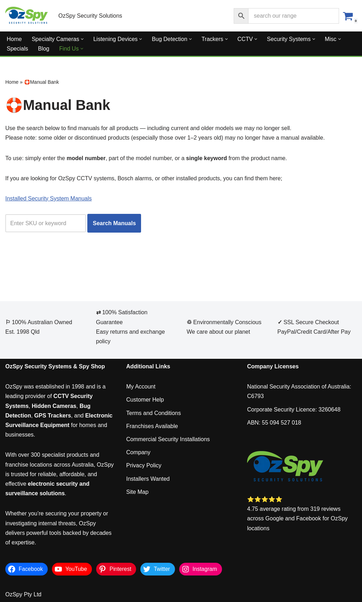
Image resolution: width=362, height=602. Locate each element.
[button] (82, 39)
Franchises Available (152, 426)
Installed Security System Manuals (48, 198)
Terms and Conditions (153, 413)
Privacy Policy (144, 465)
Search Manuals (114, 223)
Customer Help (145, 400)
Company (138, 452)
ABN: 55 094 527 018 (274, 423)
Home (14, 39)
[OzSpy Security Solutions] (26, 15)
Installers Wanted (148, 479)
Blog (43, 49)
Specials (17, 49)
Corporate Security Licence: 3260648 (293, 410)
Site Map (137, 492)
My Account (141, 387)
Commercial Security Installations (168, 439)
